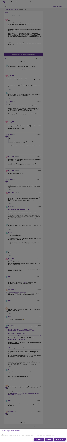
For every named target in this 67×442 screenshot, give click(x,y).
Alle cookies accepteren (60, 439)
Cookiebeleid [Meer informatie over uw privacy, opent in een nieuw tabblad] (55, 435)
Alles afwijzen (49, 439)
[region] (33, 435)
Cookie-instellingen (39, 439)
